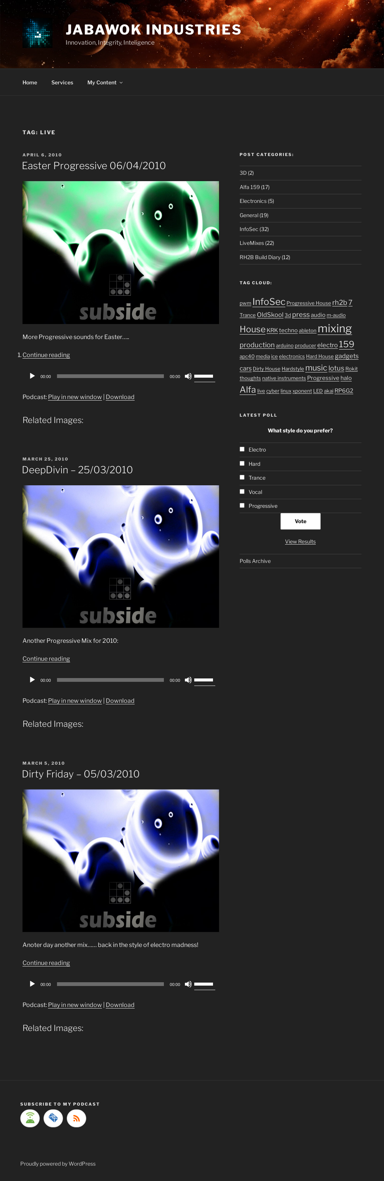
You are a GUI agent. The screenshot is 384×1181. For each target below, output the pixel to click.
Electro (257, 449)
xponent (302, 391)
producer (305, 345)
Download (120, 397)
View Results (300, 541)
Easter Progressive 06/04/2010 (94, 165)
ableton (307, 330)
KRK (272, 330)
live (261, 391)
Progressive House (308, 303)
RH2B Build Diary (260, 257)
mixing (335, 328)
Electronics (253, 201)
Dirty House (266, 369)
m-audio (336, 315)
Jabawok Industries (154, 29)
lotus (336, 368)
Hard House (320, 356)
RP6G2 (343, 390)
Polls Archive (255, 561)
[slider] (110, 376)
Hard (254, 464)
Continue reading (46, 355)
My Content (105, 82)
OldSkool (270, 314)
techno (288, 330)
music (316, 367)
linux (285, 391)
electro (327, 345)
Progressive (323, 378)
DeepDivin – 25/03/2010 (77, 470)
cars (246, 368)
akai (328, 391)
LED (318, 391)
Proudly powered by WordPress (58, 1163)
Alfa (248, 389)
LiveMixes (252, 243)
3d (288, 315)
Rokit (351, 369)
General (249, 215)
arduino (285, 345)
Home (29, 82)
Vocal (255, 492)
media (263, 356)
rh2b (339, 302)
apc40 (247, 356)
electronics (292, 356)
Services (62, 82)
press (301, 314)
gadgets (346, 356)
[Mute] (188, 376)
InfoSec (249, 229)
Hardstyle (293, 369)
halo (346, 378)
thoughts (250, 378)
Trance (248, 315)
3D (243, 173)
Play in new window (75, 397)
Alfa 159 (250, 187)
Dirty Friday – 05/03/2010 (81, 774)
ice (274, 356)
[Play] (32, 376)
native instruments (284, 378)
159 (346, 344)
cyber (272, 391)
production (257, 345)
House (253, 329)
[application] (120, 376)
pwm (245, 303)
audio (318, 315)
